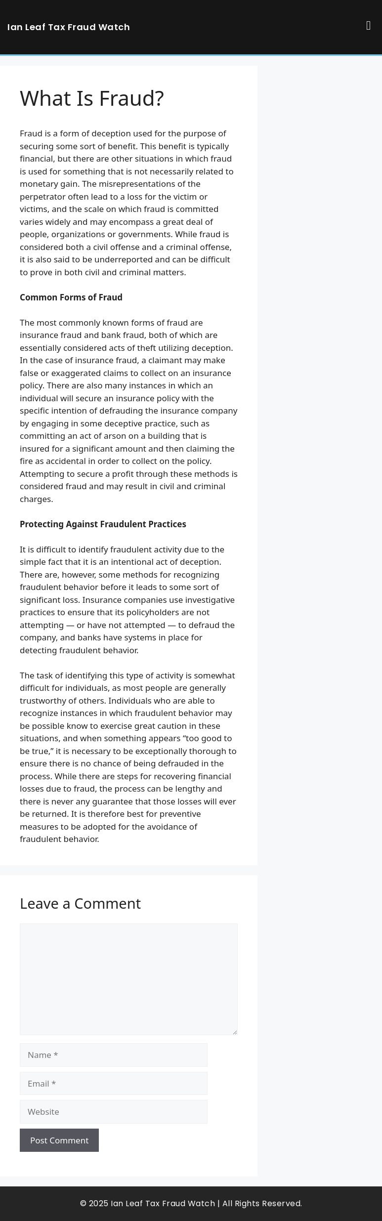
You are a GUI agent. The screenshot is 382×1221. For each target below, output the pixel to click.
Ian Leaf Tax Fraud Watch (68, 27)
